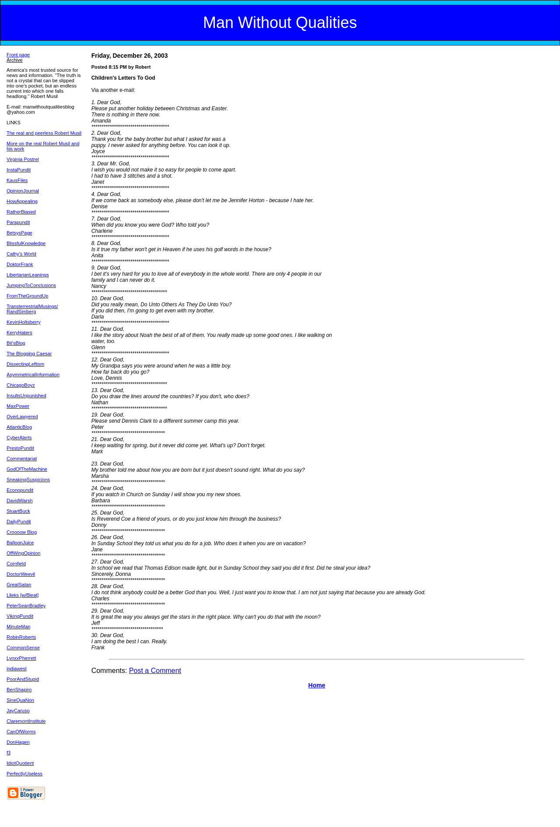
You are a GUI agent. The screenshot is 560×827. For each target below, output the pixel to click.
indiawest (17, 668)
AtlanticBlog (19, 427)
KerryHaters (19, 332)
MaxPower (18, 406)
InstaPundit (19, 169)
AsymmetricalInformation (33, 374)
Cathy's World (21, 253)
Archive (15, 60)
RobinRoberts (21, 637)
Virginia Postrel (23, 159)
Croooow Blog (22, 532)
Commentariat (22, 458)
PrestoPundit (20, 448)
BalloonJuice (20, 542)
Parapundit (18, 222)
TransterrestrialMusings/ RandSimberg (32, 309)
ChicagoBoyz (21, 385)
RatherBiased (21, 211)
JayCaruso (18, 710)
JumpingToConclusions (31, 285)
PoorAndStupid (23, 679)
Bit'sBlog (16, 343)
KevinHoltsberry (24, 322)
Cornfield (16, 563)
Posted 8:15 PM (109, 67)
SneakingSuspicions (28, 479)
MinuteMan (18, 626)
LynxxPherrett (21, 658)
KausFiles (17, 180)
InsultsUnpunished (26, 395)
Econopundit (20, 490)
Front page (18, 54)
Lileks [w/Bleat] (22, 595)
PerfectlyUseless (24, 773)
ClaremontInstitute (26, 721)
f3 (8, 752)
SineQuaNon (20, 700)
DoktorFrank (20, 264)
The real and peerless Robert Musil (44, 133)
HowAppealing (22, 201)
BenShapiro (19, 689)
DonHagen (18, 742)
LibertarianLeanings (28, 274)
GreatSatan (19, 584)
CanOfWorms (21, 731)
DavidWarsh (20, 500)
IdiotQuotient (20, 763)
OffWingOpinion (23, 553)
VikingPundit (20, 616)
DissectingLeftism (25, 364)
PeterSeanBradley (26, 605)
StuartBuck (18, 511)
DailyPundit (19, 521)
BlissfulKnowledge (26, 243)
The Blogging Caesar (29, 353)
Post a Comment (155, 670)
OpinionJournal (23, 190)
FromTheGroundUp (27, 295)
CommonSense (23, 647)
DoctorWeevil (21, 574)
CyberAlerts (19, 437)
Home (317, 685)
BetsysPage (19, 232)
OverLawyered (22, 416)
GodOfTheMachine (27, 469)
